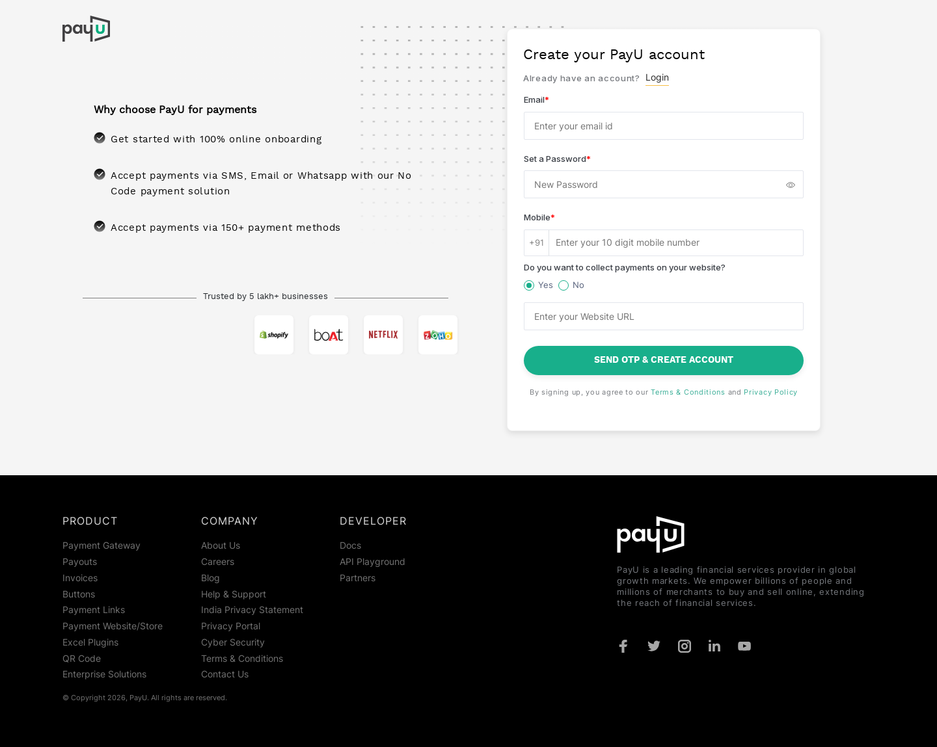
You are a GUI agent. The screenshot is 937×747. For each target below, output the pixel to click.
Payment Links (93, 610)
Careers (217, 562)
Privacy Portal (230, 626)
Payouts (79, 562)
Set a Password (557, 158)
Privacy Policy (771, 392)
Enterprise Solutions (104, 674)
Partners (357, 578)
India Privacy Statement (252, 610)
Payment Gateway (101, 545)
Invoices (80, 578)
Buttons (78, 594)
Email (536, 99)
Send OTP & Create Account (663, 360)
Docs (350, 545)
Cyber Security (233, 642)
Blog (210, 578)
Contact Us (225, 674)
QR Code (81, 658)
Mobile (539, 217)
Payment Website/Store (112, 626)
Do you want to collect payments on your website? (625, 267)
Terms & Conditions (688, 392)
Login (657, 77)
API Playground (372, 562)
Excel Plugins (90, 642)
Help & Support (233, 594)
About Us (220, 545)
